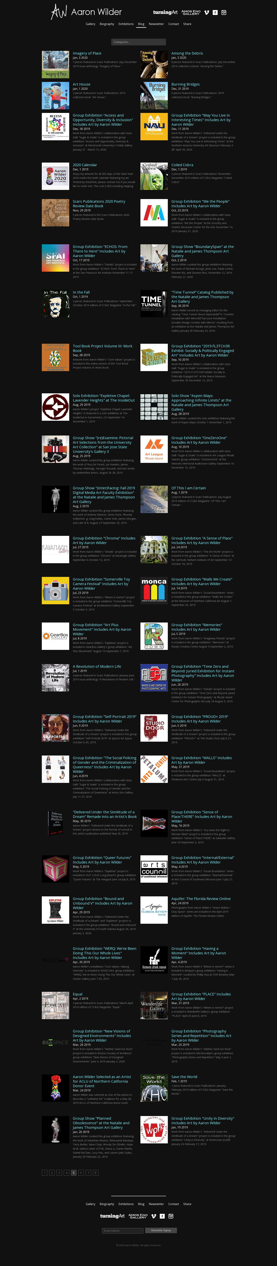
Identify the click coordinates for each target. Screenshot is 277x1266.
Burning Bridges (185, 84)
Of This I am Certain (188, 487)
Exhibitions (126, 24)
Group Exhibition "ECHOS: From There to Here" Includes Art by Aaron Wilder (100, 251)
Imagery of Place (87, 53)
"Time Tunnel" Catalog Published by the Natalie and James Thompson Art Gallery (202, 297)
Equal (77, 994)
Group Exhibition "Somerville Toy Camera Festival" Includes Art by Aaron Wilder (101, 584)
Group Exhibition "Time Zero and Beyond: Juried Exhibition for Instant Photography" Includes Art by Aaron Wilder (202, 673)
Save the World (184, 1076)
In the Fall (81, 292)
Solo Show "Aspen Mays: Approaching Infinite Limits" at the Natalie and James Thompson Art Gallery (201, 402)
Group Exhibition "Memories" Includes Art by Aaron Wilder (196, 627)
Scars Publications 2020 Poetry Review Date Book (99, 203)
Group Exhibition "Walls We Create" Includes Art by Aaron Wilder (201, 581)
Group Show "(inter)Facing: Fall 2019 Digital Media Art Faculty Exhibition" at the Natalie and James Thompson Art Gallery (104, 494)
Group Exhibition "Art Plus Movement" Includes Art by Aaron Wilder (102, 629)
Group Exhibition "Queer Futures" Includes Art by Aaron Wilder (102, 860)
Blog (141, 24)
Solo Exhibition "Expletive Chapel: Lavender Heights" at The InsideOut (104, 398)
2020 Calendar (85, 164)
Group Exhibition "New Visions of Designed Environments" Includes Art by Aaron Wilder (102, 1036)
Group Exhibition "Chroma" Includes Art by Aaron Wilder (104, 540)
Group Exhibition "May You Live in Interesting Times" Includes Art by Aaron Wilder (201, 120)
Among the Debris (187, 53)
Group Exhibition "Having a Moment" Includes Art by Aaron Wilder (198, 953)
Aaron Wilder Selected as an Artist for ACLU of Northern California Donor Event (102, 1081)
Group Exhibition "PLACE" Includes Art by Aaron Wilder (201, 996)
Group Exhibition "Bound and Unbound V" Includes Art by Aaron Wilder (102, 903)
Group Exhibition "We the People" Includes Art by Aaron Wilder (200, 203)
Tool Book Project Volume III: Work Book (102, 348)
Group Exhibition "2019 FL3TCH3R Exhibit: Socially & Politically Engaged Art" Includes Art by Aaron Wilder (202, 351)
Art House (81, 84)
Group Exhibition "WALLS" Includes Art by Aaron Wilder (201, 760)
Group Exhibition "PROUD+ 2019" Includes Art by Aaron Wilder (199, 719)
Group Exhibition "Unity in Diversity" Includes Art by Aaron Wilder (202, 1120)
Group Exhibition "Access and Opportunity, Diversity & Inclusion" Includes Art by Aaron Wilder (103, 120)
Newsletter (156, 24)
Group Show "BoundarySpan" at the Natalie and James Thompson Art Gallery (202, 251)
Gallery (90, 24)
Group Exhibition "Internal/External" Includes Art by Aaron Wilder (202, 860)
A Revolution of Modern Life (97, 666)
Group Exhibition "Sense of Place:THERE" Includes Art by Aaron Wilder (201, 817)
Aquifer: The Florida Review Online (201, 898)
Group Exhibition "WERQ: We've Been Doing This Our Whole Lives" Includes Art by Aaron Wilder (104, 953)
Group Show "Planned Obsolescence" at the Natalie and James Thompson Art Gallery (101, 1123)
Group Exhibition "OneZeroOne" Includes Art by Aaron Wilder (199, 440)
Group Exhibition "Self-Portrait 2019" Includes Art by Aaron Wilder (104, 719)
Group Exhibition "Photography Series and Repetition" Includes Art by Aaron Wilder (201, 1036)
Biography (107, 24)
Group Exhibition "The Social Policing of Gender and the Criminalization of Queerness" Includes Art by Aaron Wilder (104, 764)
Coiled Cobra (182, 164)
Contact (173, 24)
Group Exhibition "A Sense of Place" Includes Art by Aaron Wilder (202, 540)
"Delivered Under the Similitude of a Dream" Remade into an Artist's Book (105, 814)
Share (187, 24)
